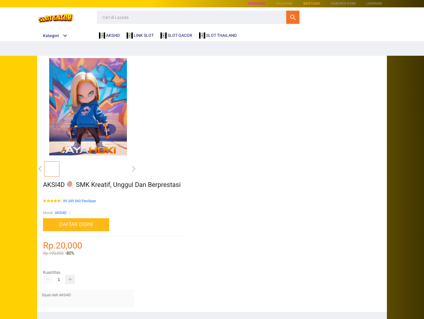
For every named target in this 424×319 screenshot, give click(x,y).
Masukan (256, 3)
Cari (292, 17)
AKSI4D (61, 213)
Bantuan (311, 3)
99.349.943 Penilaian (79, 201)
